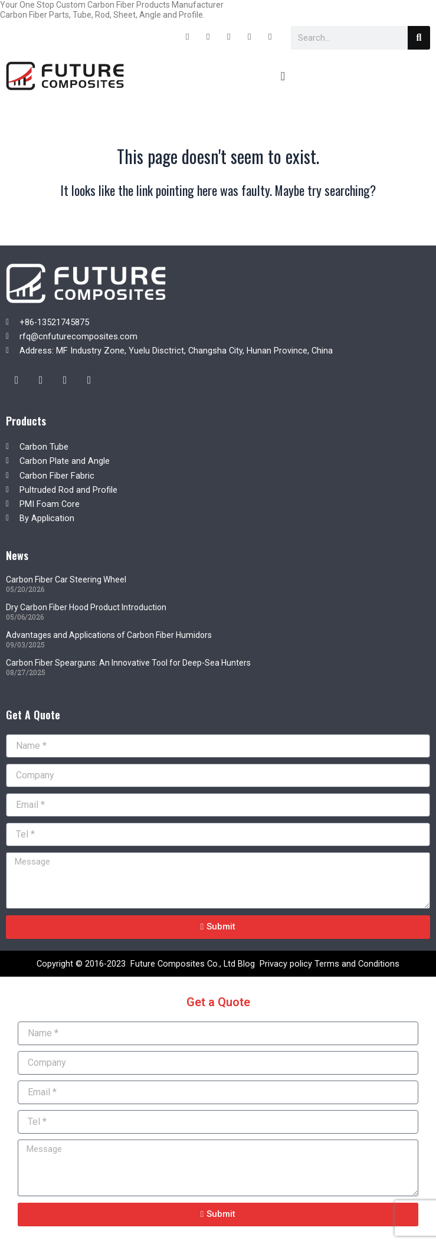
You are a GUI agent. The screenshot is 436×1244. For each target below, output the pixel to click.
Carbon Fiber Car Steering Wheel (66, 579)
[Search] (419, 38)
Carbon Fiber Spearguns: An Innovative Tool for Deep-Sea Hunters (128, 662)
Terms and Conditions (356, 963)
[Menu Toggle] (283, 76)
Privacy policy (286, 963)
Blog (246, 963)
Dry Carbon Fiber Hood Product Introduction (86, 607)
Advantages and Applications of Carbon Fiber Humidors (109, 635)
